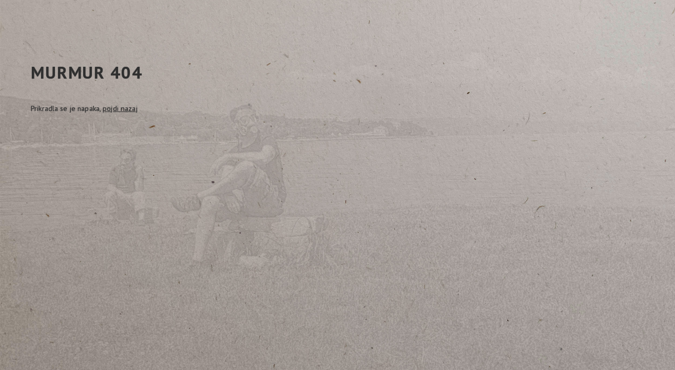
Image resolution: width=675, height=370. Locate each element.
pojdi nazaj (120, 108)
